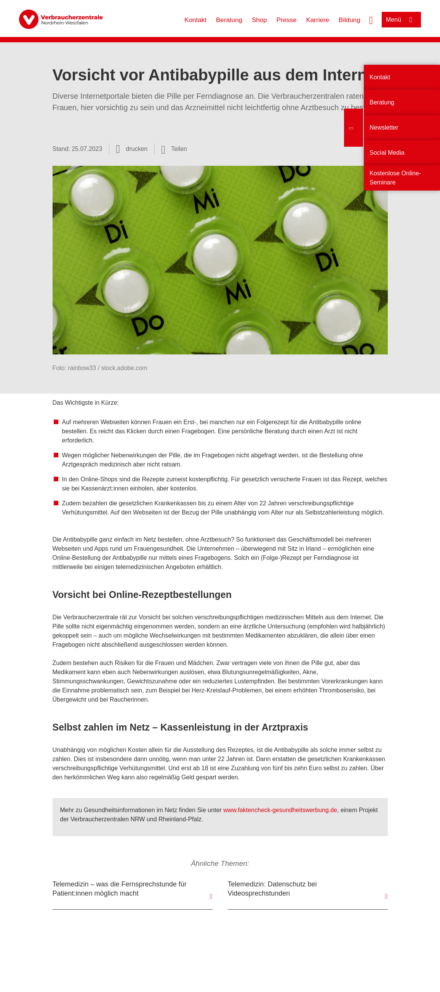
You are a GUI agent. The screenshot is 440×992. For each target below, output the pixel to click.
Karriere (317, 20)
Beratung (229, 20)
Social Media (387, 152)
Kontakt (195, 20)
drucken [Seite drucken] (136, 149)
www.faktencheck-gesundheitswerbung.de (280, 810)
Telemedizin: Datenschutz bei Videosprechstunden (272, 888)
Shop (259, 20)
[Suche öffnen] (371, 19)
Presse (287, 20)
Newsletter (384, 127)
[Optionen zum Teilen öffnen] (174, 149)
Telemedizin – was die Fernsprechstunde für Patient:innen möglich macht (120, 888)
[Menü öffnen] (401, 19)
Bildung (349, 20)
